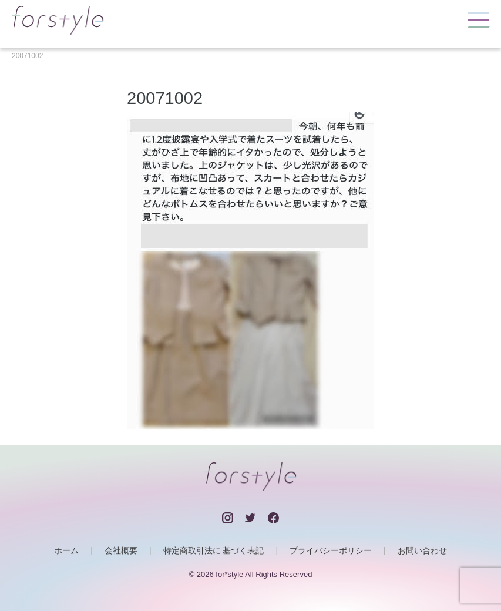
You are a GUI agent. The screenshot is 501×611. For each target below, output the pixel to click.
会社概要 (121, 550)
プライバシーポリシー (331, 550)
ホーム (66, 550)
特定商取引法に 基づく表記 (213, 550)
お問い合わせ (422, 550)
